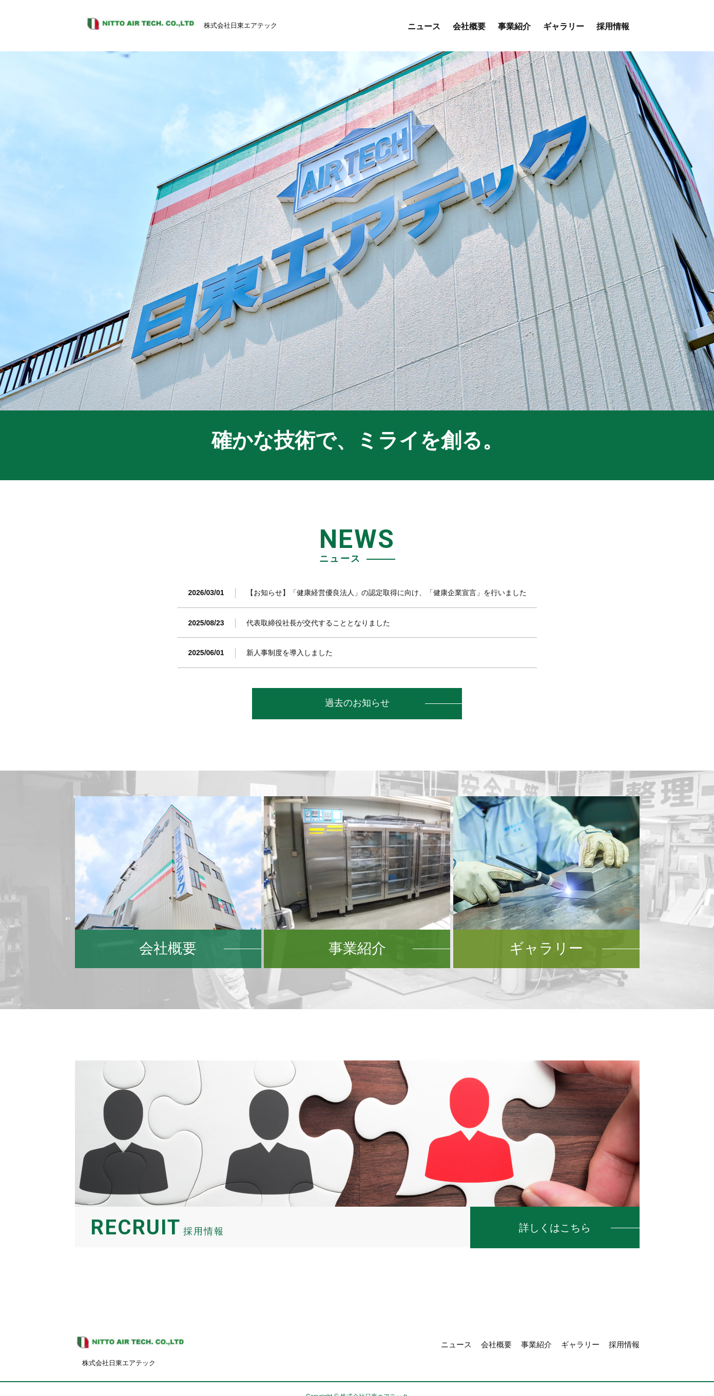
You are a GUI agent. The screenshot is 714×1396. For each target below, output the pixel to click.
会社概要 (469, 27)
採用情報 (612, 27)
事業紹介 (514, 27)
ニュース (424, 27)
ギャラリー (563, 27)
